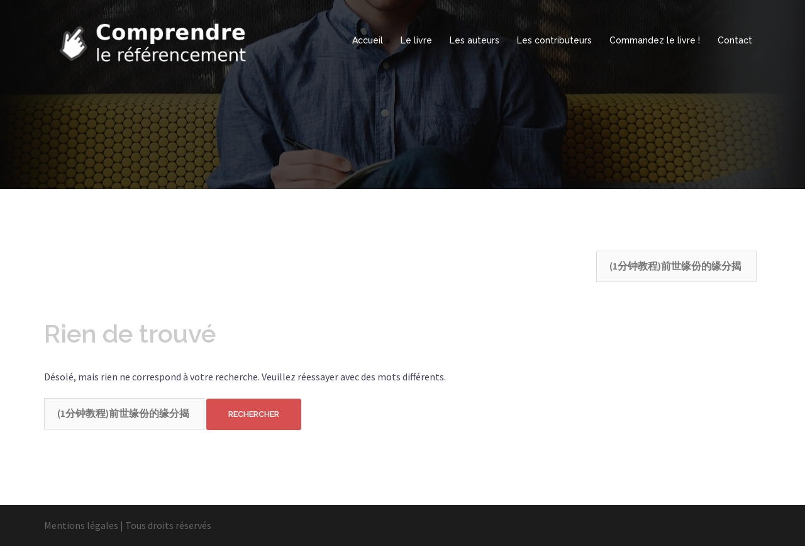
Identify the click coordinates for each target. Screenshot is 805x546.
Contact (735, 40)
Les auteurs (474, 40)
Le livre (416, 40)
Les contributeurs (554, 40)
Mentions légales (81, 525)
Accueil (367, 40)
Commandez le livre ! (654, 40)
